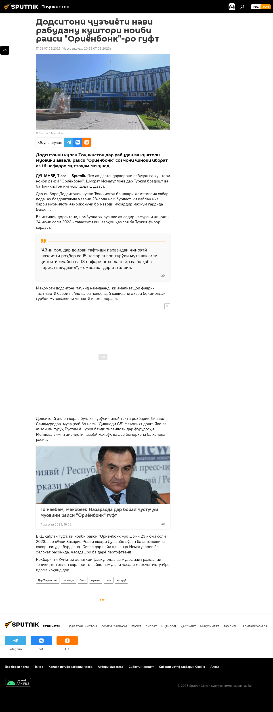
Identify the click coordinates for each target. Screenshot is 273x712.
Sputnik (44, 133)
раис (108, 580)
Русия (136, 626)
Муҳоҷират (209, 626)
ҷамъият (188, 626)
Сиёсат (151, 626)
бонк (83, 580)
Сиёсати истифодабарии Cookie (182, 667)
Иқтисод (168, 626)
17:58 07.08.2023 (48, 48)
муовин (95, 580)
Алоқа (214, 667)
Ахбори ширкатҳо (110, 667)
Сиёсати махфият (141, 667)
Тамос (39, 667)
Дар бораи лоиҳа (17, 667)
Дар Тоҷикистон (47, 580)
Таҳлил (230, 626)
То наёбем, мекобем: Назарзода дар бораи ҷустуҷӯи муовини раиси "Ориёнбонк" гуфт (99, 512)
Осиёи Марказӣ (114, 626)
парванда (68, 580)
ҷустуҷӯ (121, 580)
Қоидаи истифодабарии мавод (70, 667)
